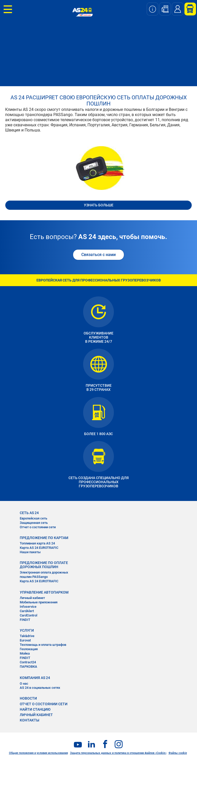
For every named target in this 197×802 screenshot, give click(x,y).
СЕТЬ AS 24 (29, 513)
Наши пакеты (30, 552)
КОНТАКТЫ (29, 720)
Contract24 (28, 662)
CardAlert (27, 611)
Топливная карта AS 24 (37, 543)
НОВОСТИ (28, 698)
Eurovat (25, 640)
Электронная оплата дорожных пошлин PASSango (44, 574)
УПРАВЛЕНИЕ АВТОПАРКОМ (44, 592)
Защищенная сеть (34, 523)
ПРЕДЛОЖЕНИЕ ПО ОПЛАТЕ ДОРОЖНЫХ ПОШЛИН (44, 565)
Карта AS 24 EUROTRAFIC (39, 548)
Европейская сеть (33, 518)
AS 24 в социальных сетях (40, 688)
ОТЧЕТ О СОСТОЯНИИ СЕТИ (43, 704)
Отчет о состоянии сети (38, 527)
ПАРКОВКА (28, 666)
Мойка (25, 653)
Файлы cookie (178, 753)
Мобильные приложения (38, 602)
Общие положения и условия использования (38, 753)
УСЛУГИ (27, 630)
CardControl (28, 615)
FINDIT (25, 620)
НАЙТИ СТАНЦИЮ (35, 709)
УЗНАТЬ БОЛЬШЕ (98, 205)
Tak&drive (27, 636)
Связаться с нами (98, 254)
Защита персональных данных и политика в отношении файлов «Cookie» (118, 753)
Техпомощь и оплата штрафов (43, 645)
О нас (24, 683)
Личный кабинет (32, 598)
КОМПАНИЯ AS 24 (35, 678)
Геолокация (29, 649)
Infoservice (28, 607)
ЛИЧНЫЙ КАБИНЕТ (36, 715)
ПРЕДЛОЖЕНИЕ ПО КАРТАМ (44, 538)
